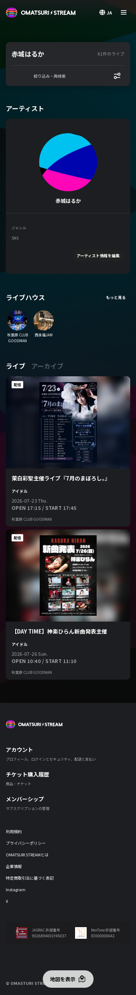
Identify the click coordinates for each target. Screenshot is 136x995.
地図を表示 (62, 979)
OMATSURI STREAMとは (27, 854)
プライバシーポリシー (26, 843)
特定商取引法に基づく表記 (30, 878)
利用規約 (14, 831)
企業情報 (14, 866)
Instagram (15, 889)
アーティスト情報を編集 (98, 255)
